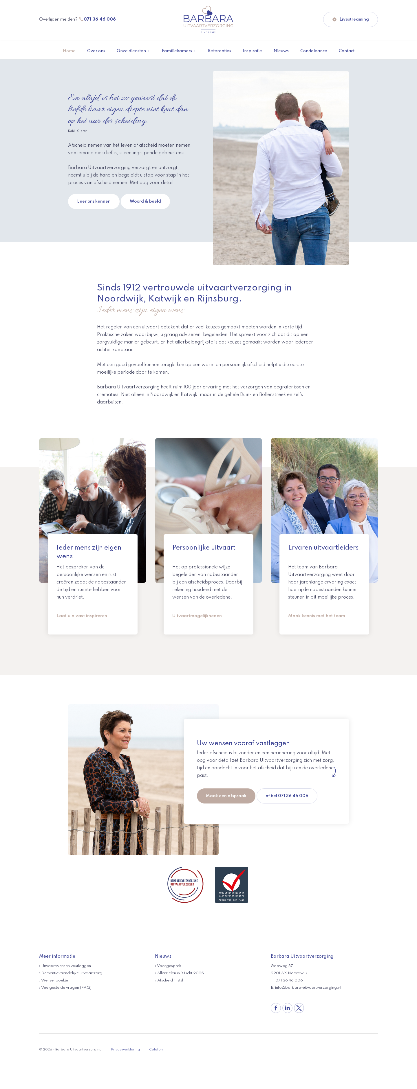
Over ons (96, 51)
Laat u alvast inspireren (81, 616)
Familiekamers (177, 51)
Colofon (156, 1049)
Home (69, 51)
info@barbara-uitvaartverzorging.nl (308, 987)
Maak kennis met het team (316, 616)
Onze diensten (131, 51)
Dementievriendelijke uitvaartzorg (71, 973)
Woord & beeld (145, 201)
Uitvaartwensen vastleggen (66, 966)
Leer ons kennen (94, 201)
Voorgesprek (169, 966)
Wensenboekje (54, 980)
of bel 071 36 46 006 (287, 795)
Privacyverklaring (125, 1049)
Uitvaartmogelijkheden (197, 616)
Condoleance (313, 51)
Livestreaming (350, 19)
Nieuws (281, 51)
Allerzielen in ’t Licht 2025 (180, 973)
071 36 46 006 (100, 19)
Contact (346, 51)
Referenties (219, 51)
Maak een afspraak (226, 795)
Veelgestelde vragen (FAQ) (66, 987)
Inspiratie (252, 51)
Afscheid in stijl (170, 980)
